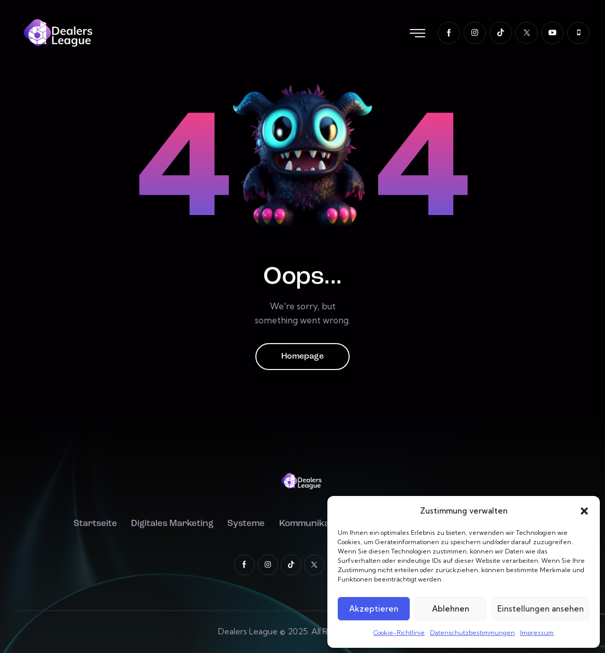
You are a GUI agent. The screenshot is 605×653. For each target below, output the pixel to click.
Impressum (537, 632)
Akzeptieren (373, 609)
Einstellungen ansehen (540, 609)
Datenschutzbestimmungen (472, 632)
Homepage (302, 356)
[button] (584, 511)
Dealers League (248, 631)
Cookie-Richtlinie (399, 632)
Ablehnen (450, 609)
